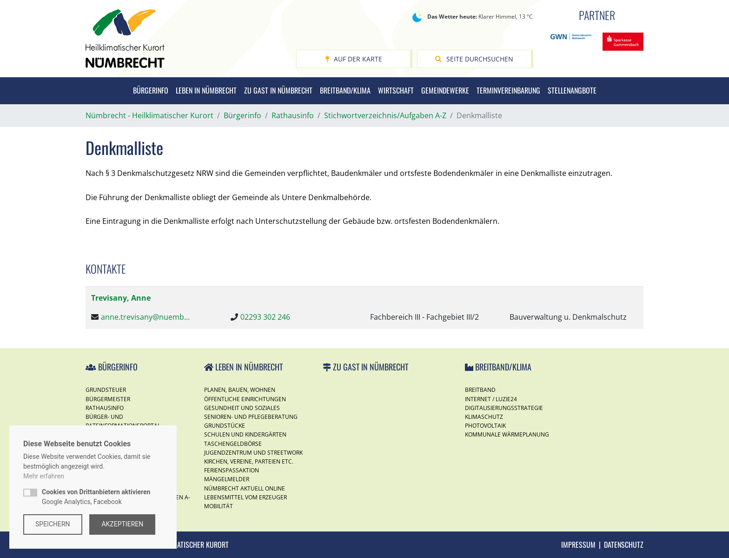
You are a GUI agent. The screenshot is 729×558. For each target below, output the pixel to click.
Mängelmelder (226, 479)
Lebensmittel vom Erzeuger (245, 497)
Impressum (578, 544)
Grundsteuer (106, 390)
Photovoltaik (485, 426)
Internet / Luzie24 (491, 399)
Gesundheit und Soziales (242, 408)
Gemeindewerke (445, 90)
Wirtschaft (396, 90)
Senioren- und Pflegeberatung (251, 417)
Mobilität (218, 506)
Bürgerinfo (150, 90)
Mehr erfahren (43, 476)
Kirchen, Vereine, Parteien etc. (248, 461)
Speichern (52, 524)
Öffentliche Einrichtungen (245, 399)
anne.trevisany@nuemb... (145, 317)
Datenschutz (623, 544)
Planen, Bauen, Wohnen (239, 390)
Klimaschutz (484, 417)
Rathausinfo (105, 408)
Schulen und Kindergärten (245, 434)
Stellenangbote (572, 90)
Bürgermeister (108, 399)
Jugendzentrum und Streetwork (253, 453)
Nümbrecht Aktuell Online (244, 488)
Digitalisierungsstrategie (504, 408)
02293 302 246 (265, 317)
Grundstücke (224, 426)
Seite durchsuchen (474, 58)
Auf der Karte (353, 58)
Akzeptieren (123, 524)
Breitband (480, 390)
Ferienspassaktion (231, 470)
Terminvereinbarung (508, 90)
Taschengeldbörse (233, 444)
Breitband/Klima (345, 90)
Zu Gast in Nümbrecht (278, 90)
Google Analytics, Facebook (96, 496)
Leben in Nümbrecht (206, 90)
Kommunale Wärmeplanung (507, 434)
